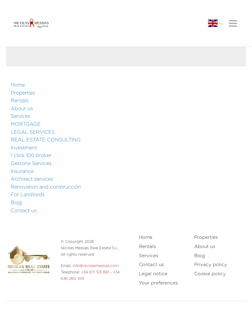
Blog (16, 202)
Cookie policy (210, 273)
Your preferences (158, 283)
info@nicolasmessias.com (96, 265)
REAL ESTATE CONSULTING (46, 140)
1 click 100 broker (31, 155)
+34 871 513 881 (95, 272)
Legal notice (153, 273)
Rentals (19, 100)
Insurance (22, 171)
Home (18, 85)
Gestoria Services (31, 163)
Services (20, 116)
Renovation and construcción (46, 187)
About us (22, 108)
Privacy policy (210, 264)
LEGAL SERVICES (33, 132)
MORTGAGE (26, 124)
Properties (23, 93)
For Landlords (28, 195)
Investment (24, 148)
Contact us (24, 210)
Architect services (32, 179)
